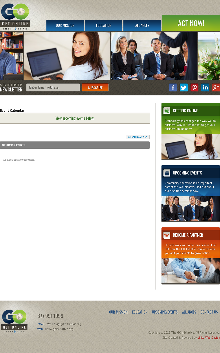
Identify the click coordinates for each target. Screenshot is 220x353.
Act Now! (191, 23)
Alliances (142, 25)
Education (103, 25)
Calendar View (137, 137)
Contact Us (209, 312)
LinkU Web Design (209, 338)
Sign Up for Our (11, 87)
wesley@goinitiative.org (64, 324)
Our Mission (65, 25)
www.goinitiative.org (59, 329)
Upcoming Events (165, 312)
